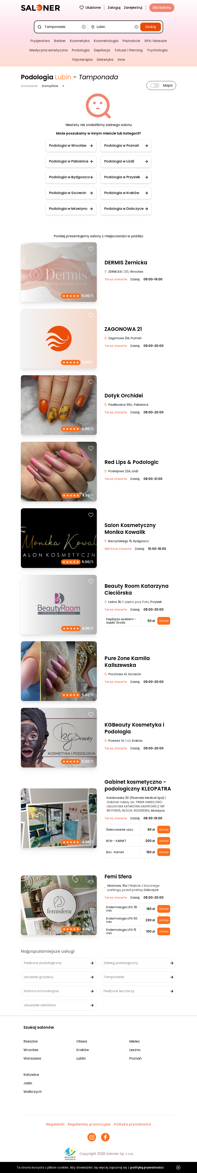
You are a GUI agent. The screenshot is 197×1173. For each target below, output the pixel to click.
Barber (60, 40)
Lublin (81, 1058)
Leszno (135, 1049)
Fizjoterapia (82, 59)
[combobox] (62, 27)
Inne (121, 59)
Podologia (81, 50)
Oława (81, 1041)
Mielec (134, 1041)
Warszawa (32, 1058)
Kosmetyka (80, 40)
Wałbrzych (32, 1091)
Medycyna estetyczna (48, 50)
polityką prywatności (147, 1167)
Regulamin (55, 1124)
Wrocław (30, 1049)
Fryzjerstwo (40, 40)
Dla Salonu (162, 7)
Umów (163, 621)
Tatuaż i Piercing (128, 50)
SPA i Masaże (155, 40)
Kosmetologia (106, 40)
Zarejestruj (133, 7)
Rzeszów (30, 1041)
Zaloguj (114, 7)
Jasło (27, 1083)
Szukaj (150, 26)
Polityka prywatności (132, 1124)
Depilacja (102, 50)
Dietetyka (105, 59)
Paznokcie (131, 40)
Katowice (31, 1074)
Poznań (135, 1058)
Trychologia (157, 50)
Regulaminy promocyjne (89, 1124)
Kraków (82, 1049)
